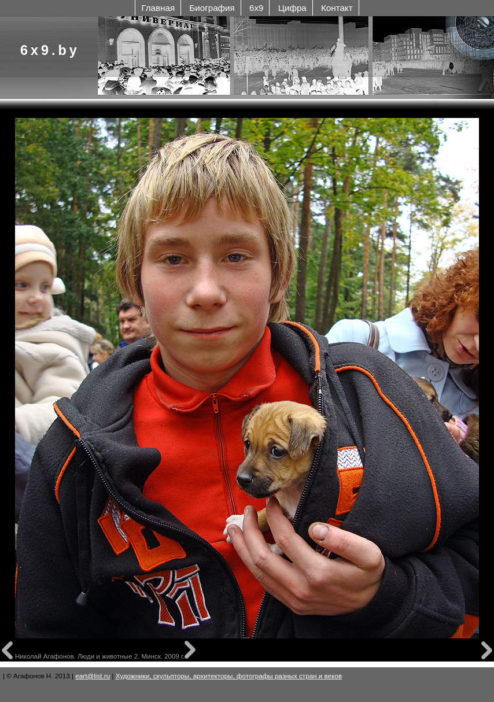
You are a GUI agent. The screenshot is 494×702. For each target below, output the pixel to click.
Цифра (292, 8)
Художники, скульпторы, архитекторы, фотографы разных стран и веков (229, 675)
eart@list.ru (92, 675)
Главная (158, 8)
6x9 (256, 8)
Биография (211, 8)
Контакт (337, 8)
